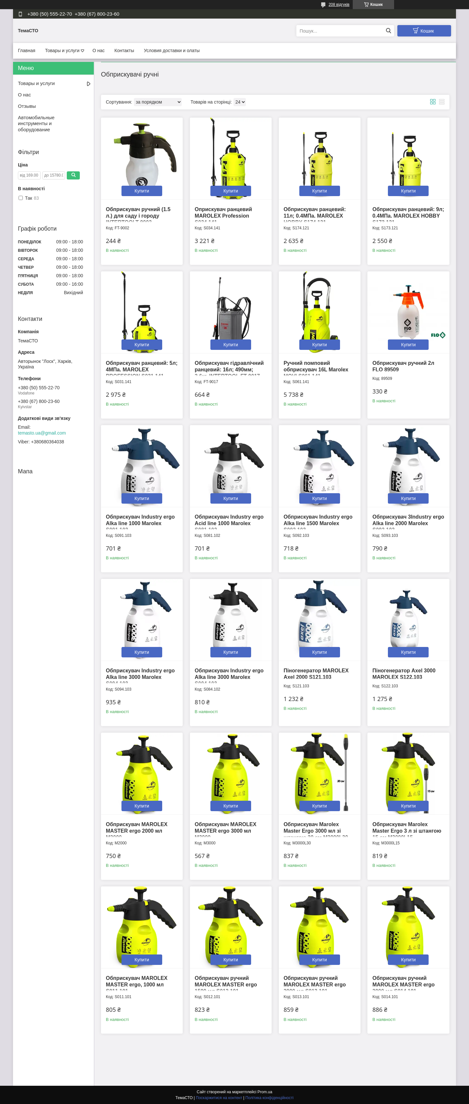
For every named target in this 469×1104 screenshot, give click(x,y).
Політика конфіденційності (269, 1098)
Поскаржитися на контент (219, 1098)
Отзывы (27, 106)
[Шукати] (388, 30)
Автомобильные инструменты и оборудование (36, 124)
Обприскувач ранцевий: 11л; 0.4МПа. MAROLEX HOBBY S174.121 (315, 216)
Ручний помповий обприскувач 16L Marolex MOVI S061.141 (316, 369)
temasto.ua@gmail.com (42, 433)
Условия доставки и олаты (172, 50)
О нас (98, 50)
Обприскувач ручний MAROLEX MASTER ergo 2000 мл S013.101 (315, 984)
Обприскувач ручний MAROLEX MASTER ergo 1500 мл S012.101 (226, 984)
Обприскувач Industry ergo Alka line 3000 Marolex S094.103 (140, 677)
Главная (26, 50)
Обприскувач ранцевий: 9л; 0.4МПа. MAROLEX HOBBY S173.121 (408, 216)
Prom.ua (265, 1092)
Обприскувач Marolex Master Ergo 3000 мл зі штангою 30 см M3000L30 (316, 831)
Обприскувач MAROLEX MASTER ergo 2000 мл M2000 (136, 831)
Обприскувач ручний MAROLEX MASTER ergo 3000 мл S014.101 (403, 984)
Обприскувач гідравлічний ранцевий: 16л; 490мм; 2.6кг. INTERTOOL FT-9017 (229, 369)
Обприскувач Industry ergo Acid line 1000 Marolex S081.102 (229, 523)
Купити (142, 191)
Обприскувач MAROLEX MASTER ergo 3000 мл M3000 (225, 831)
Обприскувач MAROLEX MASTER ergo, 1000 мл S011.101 (136, 984)
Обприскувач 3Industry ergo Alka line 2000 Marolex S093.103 (408, 523)
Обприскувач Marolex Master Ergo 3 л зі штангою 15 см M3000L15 (406, 831)
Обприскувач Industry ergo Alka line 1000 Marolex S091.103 (140, 523)
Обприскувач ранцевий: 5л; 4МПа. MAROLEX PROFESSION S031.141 (142, 369)
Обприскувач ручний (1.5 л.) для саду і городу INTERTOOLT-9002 (138, 216)
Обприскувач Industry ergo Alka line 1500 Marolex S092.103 (318, 523)
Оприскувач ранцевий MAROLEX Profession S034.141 (223, 216)
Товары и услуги (62, 50)
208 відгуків (339, 4)
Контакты (124, 50)
